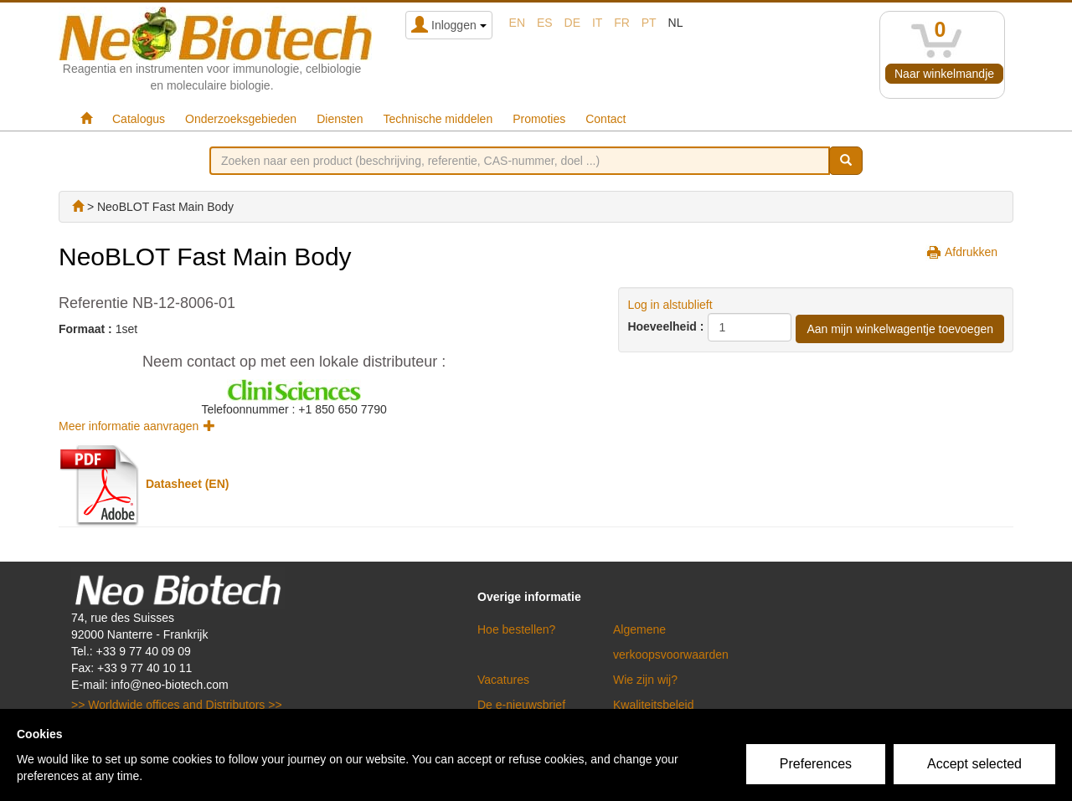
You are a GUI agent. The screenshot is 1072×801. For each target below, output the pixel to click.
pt (649, 22)
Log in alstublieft (669, 304)
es (545, 22)
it (597, 22)
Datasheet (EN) (187, 483)
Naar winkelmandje (944, 73)
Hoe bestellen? (516, 629)
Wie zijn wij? (645, 679)
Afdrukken (971, 252)
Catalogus (138, 119)
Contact (605, 119)
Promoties (539, 119)
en (517, 22)
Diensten (340, 119)
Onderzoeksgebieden (240, 119)
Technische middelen (437, 119)
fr (622, 22)
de (572, 22)
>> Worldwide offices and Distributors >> (176, 704)
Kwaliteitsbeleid (653, 704)
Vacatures (503, 679)
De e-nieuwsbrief (521, 704)
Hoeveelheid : (665, 326)
